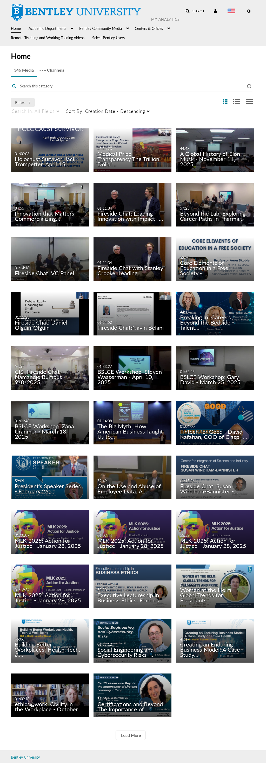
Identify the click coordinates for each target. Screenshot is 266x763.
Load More (130, 735)
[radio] (225, 102)
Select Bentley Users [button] (108, 38)
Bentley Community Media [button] (100, 28)
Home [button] (16, 28)
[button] (194, 11)
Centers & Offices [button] (149, 28)
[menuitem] (20, 28)
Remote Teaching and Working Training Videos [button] (47, 38)
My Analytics (165, 19)
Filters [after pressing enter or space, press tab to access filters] (22, 102)
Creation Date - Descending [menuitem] (105, 111)
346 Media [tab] (24, 69)
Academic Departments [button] (47, 28)
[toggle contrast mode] (248, 11)
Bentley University (25, 757)
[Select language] (232, 11)
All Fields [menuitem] (33, 111)
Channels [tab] (51, 68)
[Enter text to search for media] (122, 86)
